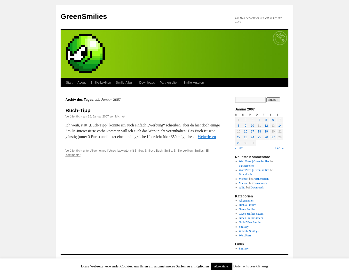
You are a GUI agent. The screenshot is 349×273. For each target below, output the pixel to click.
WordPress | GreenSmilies (254, 161)
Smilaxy (244, 226)
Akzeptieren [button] (222, 266)
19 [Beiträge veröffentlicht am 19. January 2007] (266, 131)
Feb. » (279, 148)
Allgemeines (98, 150)
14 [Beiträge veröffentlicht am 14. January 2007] (280, 125)
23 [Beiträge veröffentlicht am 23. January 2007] (245, 137)
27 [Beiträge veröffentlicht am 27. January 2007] (273, 137)
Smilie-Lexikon (100, 82)
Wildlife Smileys (249, 231)
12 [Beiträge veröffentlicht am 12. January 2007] (266, 125)
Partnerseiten (169, 82)
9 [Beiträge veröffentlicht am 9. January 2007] (245, 125)
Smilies (199, 150)
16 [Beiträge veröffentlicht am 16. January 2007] (245, 131)
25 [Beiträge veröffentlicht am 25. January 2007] (259, 137)
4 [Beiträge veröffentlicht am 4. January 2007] (259, 120)
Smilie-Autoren (193, 82)
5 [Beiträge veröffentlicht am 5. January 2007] (266, 120)
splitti (242, 187)
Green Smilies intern (251, 218)
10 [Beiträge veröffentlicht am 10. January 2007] (252, 125)
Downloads (147, 82)
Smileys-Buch (154, 150)
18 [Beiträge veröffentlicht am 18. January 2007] (259, 131)
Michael (120, 116)
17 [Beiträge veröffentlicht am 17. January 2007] (252, 131)
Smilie (168, 150)
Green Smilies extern (251, 213)
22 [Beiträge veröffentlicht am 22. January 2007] (238, 137)
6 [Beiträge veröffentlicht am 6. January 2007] (273, 120)
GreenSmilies (84, 16)
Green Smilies (247, 209)
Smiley (139, 150)
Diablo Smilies (247, 205)
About (81, 82)
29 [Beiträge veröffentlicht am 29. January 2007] (238, 143)
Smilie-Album (125, 82)
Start (69, 82)
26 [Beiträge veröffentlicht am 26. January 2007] (266, 137)
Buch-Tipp (77, 110)
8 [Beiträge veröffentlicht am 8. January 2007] (238, 125)
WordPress (245, 235)
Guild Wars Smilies (250, 222)
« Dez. (239, 148)
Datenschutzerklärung (250, 266)
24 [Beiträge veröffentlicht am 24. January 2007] (252, 137)
